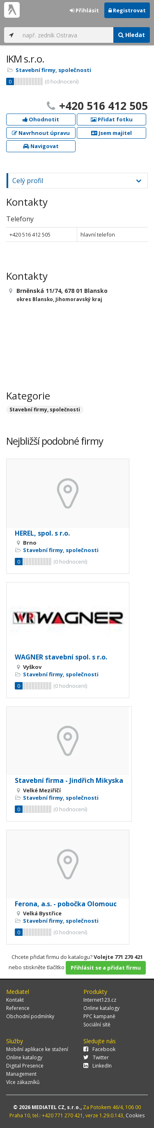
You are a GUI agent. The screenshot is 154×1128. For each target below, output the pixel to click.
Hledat (131, 35)
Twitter (96, 1057)
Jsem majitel (111, 133)
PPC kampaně (99, 1016)
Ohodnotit (41, 119)
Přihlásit (84, 10)
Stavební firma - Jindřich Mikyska (69, 780)
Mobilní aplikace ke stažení (37, 1049)
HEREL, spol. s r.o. (42, 533)
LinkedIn (97, 1065)
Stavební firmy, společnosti (53, 70)
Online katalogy (101, 1008)
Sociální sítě (96, 1024)
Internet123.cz (99, 999)
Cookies (135, 1115)
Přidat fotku (112, 119)
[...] (66, 35)
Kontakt (15, 999)
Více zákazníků (22, 1082)
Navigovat (41, 146)
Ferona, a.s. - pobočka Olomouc (66, 903)
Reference (18, 1008)
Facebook (99, 1049)
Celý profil (27, 180)
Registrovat (127, 10)
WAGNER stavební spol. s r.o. (61, 656)
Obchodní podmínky (30, 1016)
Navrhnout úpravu (41, 133)
